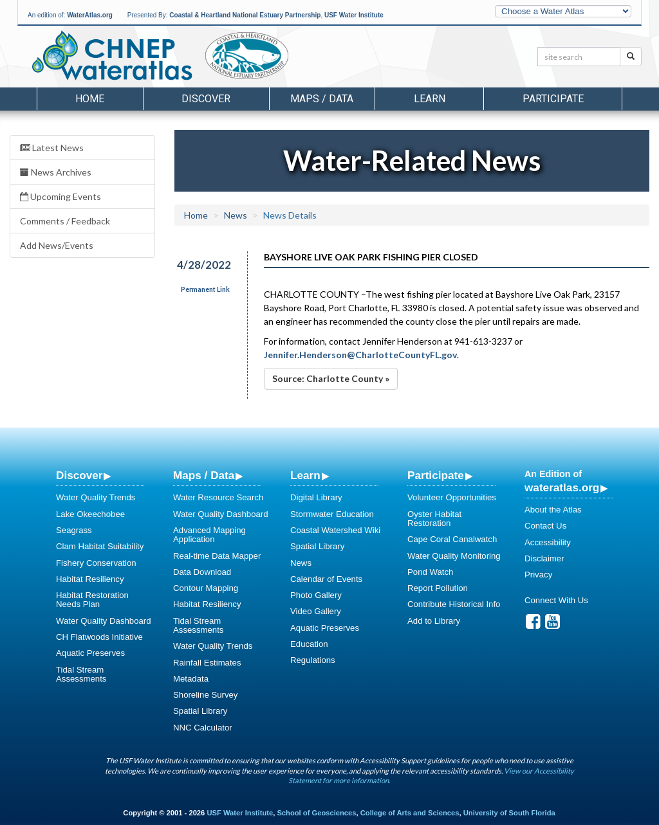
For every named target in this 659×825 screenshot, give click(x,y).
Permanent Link (205, 289)
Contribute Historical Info (453, 604)
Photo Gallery (316, 595)
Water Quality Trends (95, 497)
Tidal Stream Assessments (81, 674)
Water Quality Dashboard (103, 621)
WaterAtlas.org (90, 15)
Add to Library (433, 621)
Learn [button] (429, 99)
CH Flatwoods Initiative (99, 637)
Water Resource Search (218, 497)
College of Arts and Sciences (409, 813)
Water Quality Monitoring (454, 556)
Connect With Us (556, 600)
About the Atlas (553, 509)
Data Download (202, 572)
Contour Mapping (205, 588)
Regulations (312, 660)
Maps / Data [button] (321, 99)
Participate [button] (553, 99)
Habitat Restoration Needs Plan (92, 599)
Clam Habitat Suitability (100, 546)
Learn (305, 475)
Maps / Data (203, 475)
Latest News (52, 147)
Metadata (191, 679)
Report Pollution (437, 588)
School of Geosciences (316, 813)
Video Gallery (315, 611)
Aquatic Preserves (90, 653)
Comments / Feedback (65, 220)
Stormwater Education (332, 514)
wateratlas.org (561, 487)
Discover (79, 475)
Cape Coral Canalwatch (452, 539)
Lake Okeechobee (90, 514)
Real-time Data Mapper (217, 556)
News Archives (55, 172)
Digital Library (316, 497)
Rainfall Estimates (207, 662)
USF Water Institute (354, 15)
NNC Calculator (202, 727)
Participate (435, 475)
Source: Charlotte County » (330, 378)
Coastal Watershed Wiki (335, 530)
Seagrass (74, 530)
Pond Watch (430, 572)
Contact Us (545, 525)
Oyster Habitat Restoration (434, 518)
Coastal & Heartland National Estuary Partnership (244, 15)
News (235, 215)
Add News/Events (56, 245)
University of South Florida (509, 813)
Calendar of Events (326, 579)
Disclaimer (544, 558)
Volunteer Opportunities (451, 497)
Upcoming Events (60, 196)
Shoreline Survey (205, 695)
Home (89, 99)
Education (309, 644)
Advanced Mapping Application (209, 534)
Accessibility (547, 542)
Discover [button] (205, 99)
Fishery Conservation (96, 563)
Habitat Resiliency (90, 579)
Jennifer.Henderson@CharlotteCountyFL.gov (360, 354)
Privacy (538, 574)
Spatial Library (200, 711)
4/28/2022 (204, 264)
